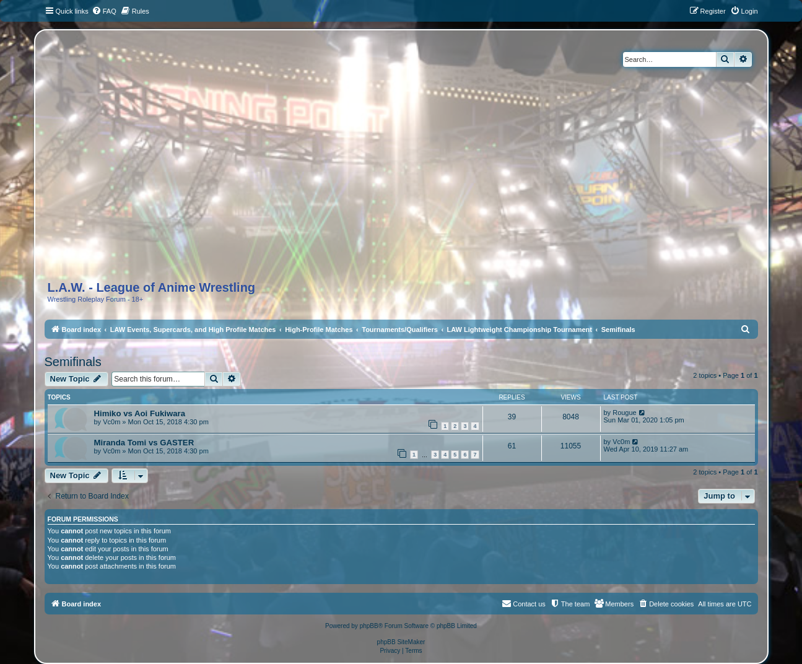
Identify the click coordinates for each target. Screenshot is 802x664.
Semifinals (73, 362)
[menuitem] (104, 11)
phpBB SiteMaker (401, 642)
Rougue (624, 412)
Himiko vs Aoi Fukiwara (140, 413)
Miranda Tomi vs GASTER (144, 442)
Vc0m (111, 422)
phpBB (369, 625)
